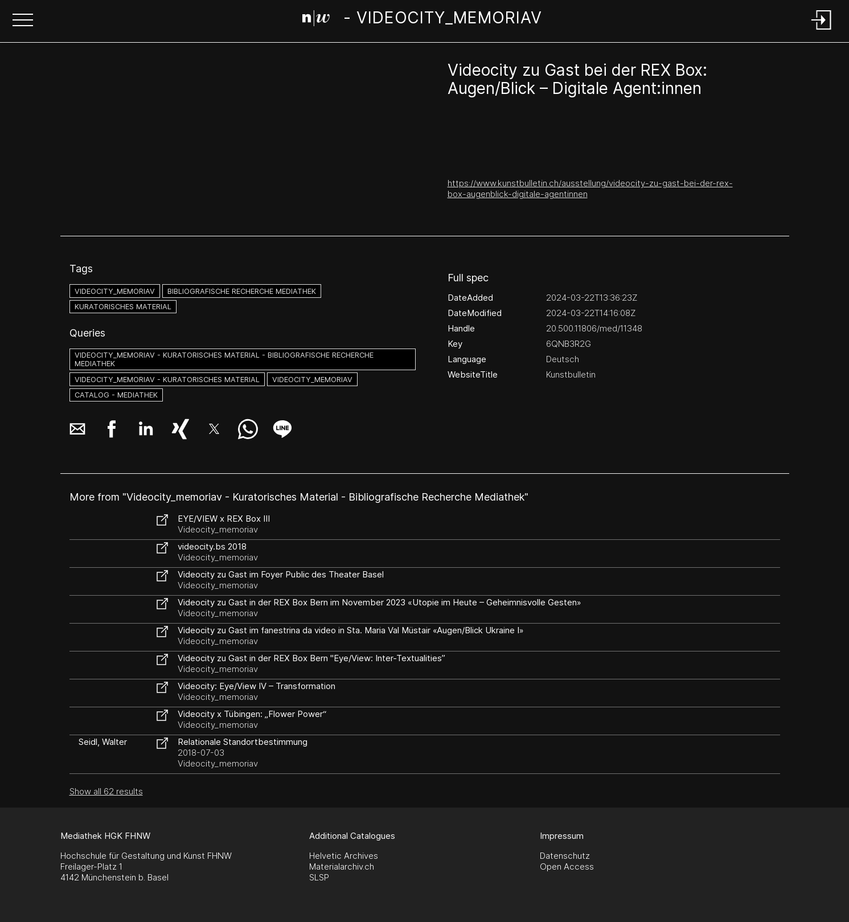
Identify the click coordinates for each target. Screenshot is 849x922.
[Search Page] (422, 20)
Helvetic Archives (343, 855)
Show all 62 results (106, 791)
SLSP (319, 877)
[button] (22, 21)
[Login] (821, 30)
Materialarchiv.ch (341, 866)
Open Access (567, 866)
